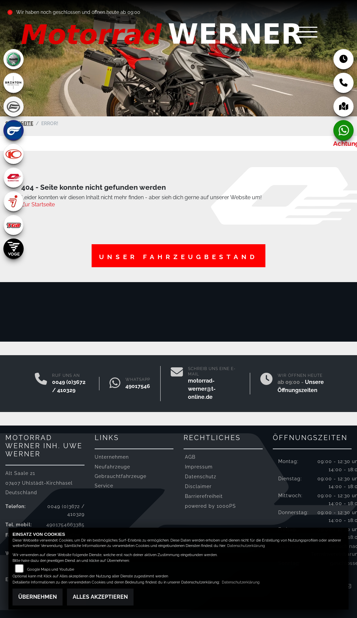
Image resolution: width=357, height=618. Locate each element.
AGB (190, 457)
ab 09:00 (130, 12)
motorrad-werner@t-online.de (202, 388)
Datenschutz (200, 476)
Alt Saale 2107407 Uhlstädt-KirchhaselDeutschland (39, 482)
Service (104, 485)
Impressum (199, 467)
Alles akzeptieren (100, 597)
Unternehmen (112, 457)
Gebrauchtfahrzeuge (120, 476)
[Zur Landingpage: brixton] (13, 83)
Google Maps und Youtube (50, 569)
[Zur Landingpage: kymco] (13, 154)
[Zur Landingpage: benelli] (13, 59)
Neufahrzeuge (112, 466)
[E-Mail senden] (177, 383)
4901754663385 (145, 386)
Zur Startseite (38, 204)
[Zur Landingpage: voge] (13, 248)
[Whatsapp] (115, 383)
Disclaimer (198, 486)
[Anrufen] (41, 383)
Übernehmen (37, 597)
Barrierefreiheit (204, 496)
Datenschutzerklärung (246, 546)
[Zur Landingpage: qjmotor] (13, 177)
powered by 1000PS (210, 506)
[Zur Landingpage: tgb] (13, 225)
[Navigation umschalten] (306, 32)
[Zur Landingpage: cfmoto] (13, 106)
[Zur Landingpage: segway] (13, 201)
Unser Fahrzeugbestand (178, 256)
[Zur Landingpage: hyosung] (13, 130)
